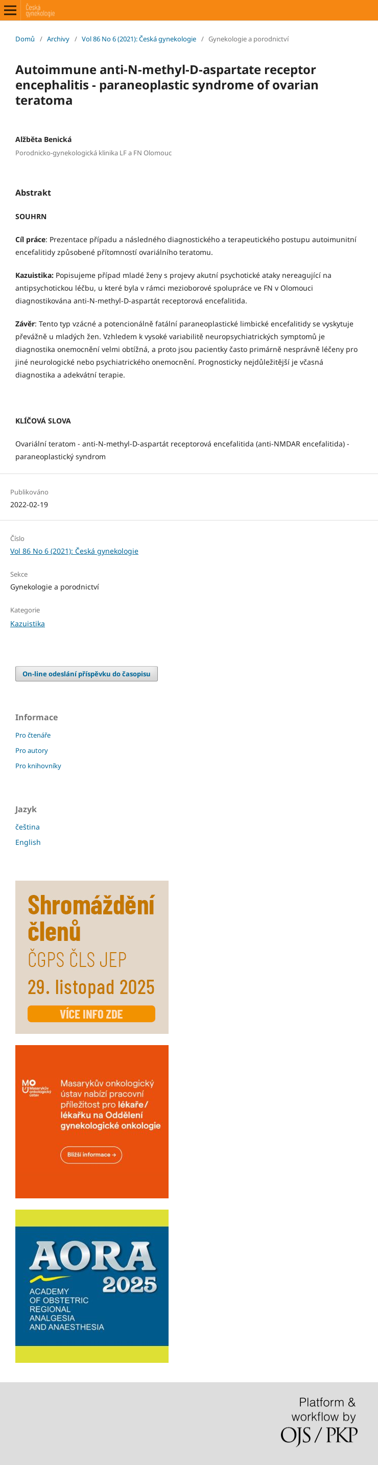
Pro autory (31, 750)
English (28, 842)
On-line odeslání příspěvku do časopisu (86, 673)
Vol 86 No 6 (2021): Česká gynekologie (139, 38)
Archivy (58, 38)
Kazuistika (27, 623)
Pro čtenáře (33, 735)
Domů (25, 38)
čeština (27, 827)
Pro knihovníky (38, 765)
